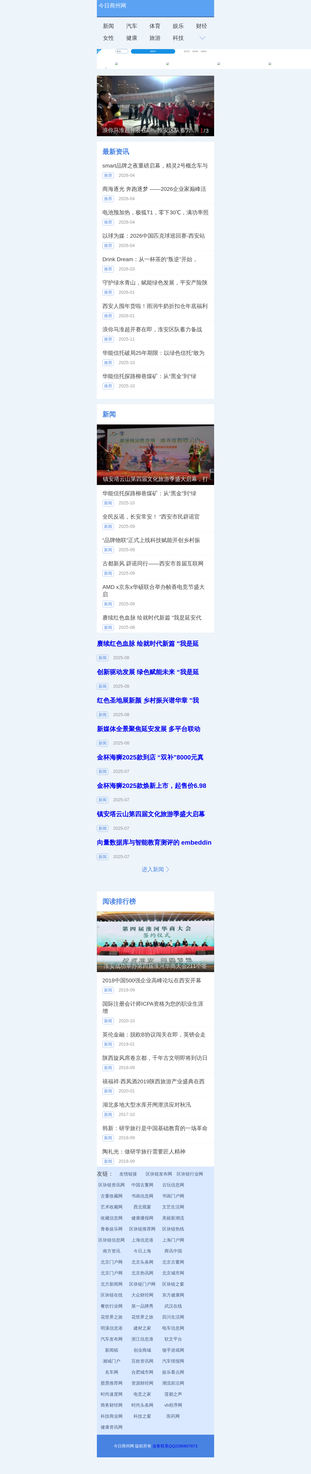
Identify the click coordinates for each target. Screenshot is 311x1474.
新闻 (108, 26)
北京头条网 (142, 1262)
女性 (108, 38)
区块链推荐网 (142, 1229)
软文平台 (173, 1339)
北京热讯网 (142, 1273)
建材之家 (142, 1328)
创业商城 (142, 1350)
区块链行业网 (190, 1174)
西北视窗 (142, 1207)
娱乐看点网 (173, 1372)
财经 (201, 26)
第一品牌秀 (142, 1306)
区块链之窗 (173, 1284)
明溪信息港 (112, 1328)
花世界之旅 (112, 1317)
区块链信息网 (111, 1240)
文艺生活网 (173, 1207)
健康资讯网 (112, 1427)
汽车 (131, 26)
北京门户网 (112, 1262)
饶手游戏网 (173, 1350)
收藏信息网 (112, 1218)
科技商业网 (112, 1416)
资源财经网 (142, 1383)
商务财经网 (112, 1405)
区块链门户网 (142, 1284)
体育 (155, 26)
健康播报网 (142, 1218)
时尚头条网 (142, 1405)
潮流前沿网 (173, 1383)
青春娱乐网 (112, 1229)
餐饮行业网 (112, 1306)
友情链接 (128, 1174)
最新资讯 (115, 151)
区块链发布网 (159, 1174)
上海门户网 (173, 1240)
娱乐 (178, 26)
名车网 (111, 1372)
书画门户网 (173, 1196)
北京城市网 (173, 1273)
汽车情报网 (173, 1361)
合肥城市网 (142, 1372)
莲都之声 (173, 1394)
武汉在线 (173, 1306)
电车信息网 (173, 1328)
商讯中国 (173, 1251)
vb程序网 (173, 1405)
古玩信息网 (173, 1184)
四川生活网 (173, 1317)
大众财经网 (142, 1295)
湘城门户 (111, 1361)
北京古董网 (173, 1262)
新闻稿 (111, 1350)
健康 (131, 38)
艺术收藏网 (112, 1207)
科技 (178, 38)
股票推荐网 (112, 1383)
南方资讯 (111, 1251)
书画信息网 (142, 1196)
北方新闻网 (112, 1284)
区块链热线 (173, 1229)
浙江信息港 (142, 1339)
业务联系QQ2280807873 (174, 1446)
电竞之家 (142, 1394)
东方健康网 (173, 1295)
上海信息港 (142, 1240)
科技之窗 (142, 1416)
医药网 (173, 1416)
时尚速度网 (112, 1394)
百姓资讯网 (142, 1361)
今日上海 (142, 1251)
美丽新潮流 (173, 1218)
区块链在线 (112, 1295)
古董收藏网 (112, 1196)
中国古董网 (142, 1184)
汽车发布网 (112, 1339)
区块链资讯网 (111, 1184)
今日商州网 (112, 5)
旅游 (155, 38)
